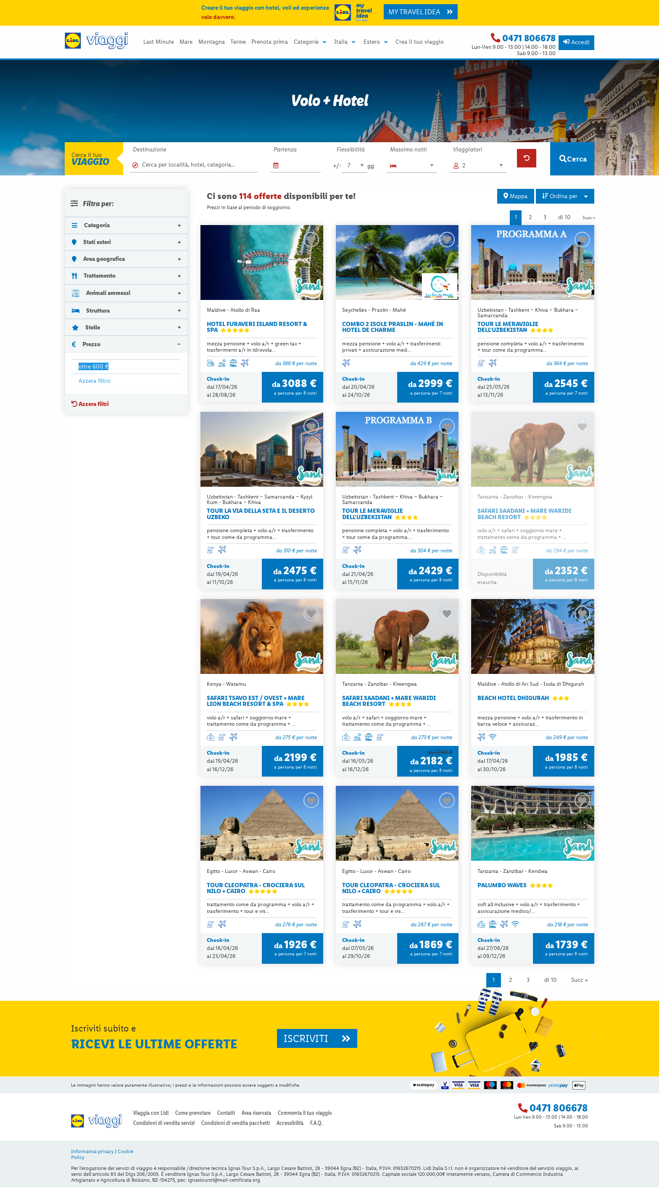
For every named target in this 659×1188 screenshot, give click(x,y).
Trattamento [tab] (94, 275)
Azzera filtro (95, 381)
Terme (238, 42)
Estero (372, 42)
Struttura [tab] (91, 310)
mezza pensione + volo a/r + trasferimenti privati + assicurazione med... (391, 346)
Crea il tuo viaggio (419, 42)
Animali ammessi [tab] (101, 293)
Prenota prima (269, 42)
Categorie (306, 42)
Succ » (589, 217)
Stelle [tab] (86, 327)
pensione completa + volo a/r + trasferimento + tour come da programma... (530, 346)
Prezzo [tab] (86, 344)
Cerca (573, 158)
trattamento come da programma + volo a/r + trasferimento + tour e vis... (260, 908)
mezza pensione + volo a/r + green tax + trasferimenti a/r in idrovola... (254, 346)
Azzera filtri (90, 404)
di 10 (564, 217)
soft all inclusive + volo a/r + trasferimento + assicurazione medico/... (528, 908)
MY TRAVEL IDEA (420, 12)
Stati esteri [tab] (91, 242)
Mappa (515, 196)
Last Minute (158, 42)
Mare (185, 42)
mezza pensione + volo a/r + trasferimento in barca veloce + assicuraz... (530, 721)
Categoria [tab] (91, 225)
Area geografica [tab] (98, 259)
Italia (341, 42)
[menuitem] (158, 42)
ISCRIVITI (317, 1039)
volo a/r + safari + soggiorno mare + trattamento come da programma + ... (521, 534)
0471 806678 (529, 38)
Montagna (211, 42)
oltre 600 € (93, 366)
